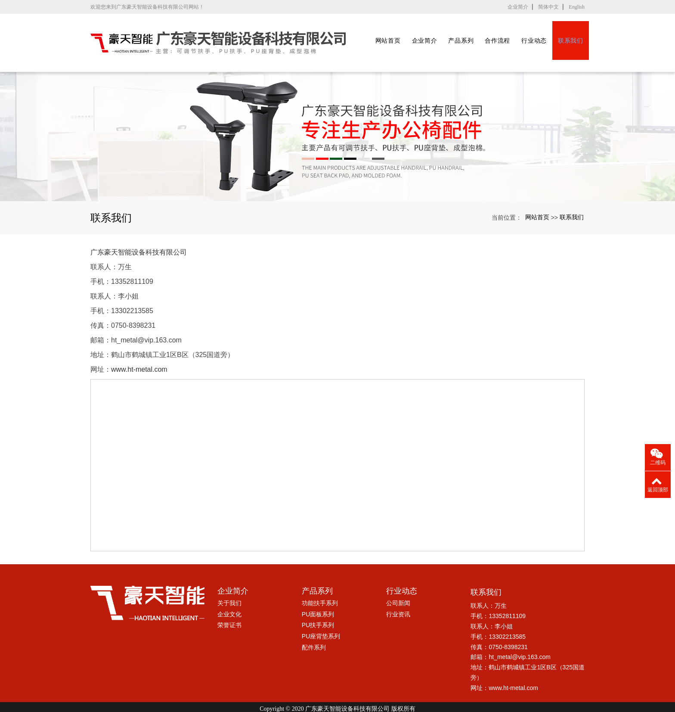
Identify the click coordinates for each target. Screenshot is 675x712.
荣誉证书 (229, 606)
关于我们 (229, 583)
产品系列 (467, 33)
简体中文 (548, 7)
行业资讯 (398, 594)
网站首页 (387, 33)
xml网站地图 (434, 697)
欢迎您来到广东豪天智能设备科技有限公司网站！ (147, 7)
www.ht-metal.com (139, 350)
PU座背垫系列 (321, 616)
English (577, 7)
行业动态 (547, 33)
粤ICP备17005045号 (337, 705)
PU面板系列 (318, 594)
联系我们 (587, 33)
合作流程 (507, 33)
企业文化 (229, 594)
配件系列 (314, 628)
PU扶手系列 (318, 606)
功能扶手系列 (320, 583)
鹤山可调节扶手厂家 (281, 697)
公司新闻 (398, 583)
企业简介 (518, 7)
